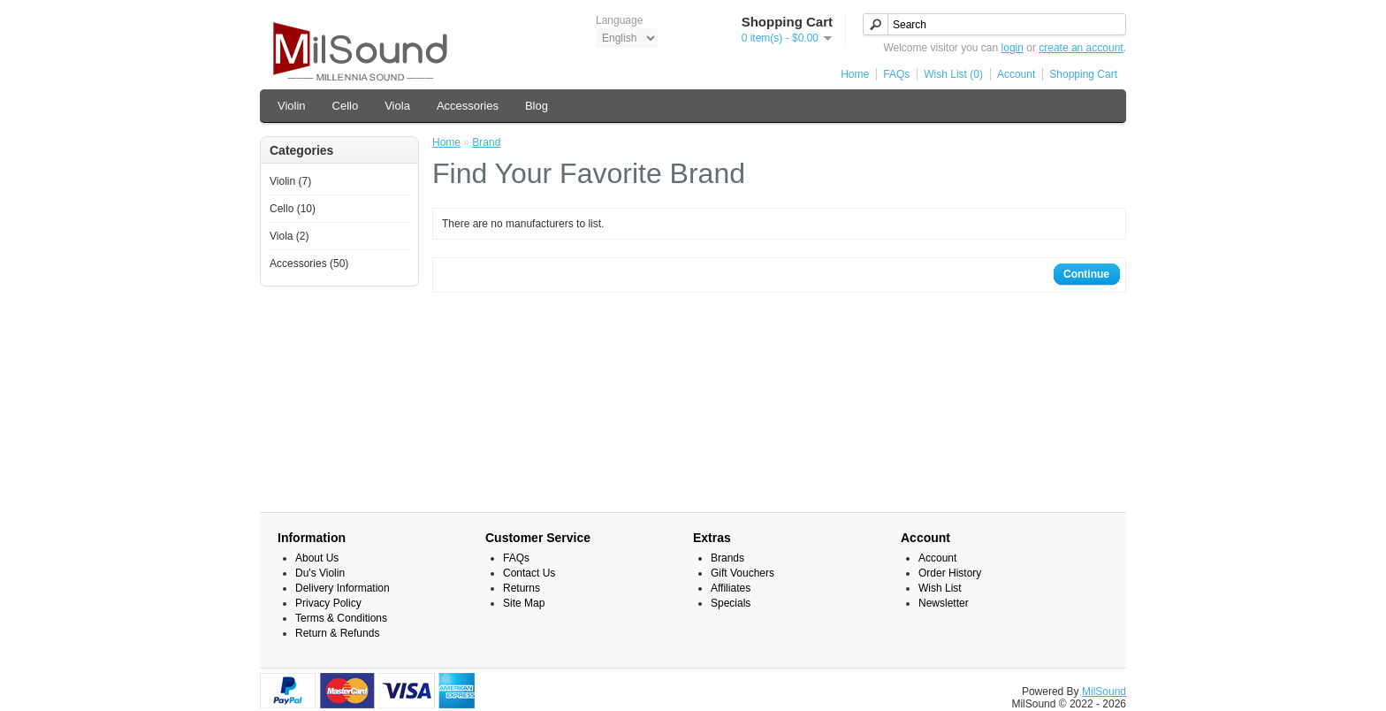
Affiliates (730, 588)
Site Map (523, 603)
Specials (730, 603)
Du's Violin (320, 573)
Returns (521, 588)
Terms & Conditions (341, 618)
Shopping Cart (1083, 74)
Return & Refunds (337, 633)
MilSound (1104, 691)
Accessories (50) (309, 263)
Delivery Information (342, 588)
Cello (345, 105)
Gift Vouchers (742, 573)
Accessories (468, 105)
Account (1016, 74)
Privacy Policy (328, 603)
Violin (292, 105)
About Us (317, 558)
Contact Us (529, 573)
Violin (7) (290, 181)
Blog (536, 105)
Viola (397, 105)
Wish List (940, 588)
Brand (486, 142)
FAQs (896, 74)
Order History (949, 573)
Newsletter (943, 603)
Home (855, 74)
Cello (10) (293, 209)
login (1012, 48)
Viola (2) (289, 236)
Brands (727, 558)
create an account (1081, 48)
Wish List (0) (953, 74)
